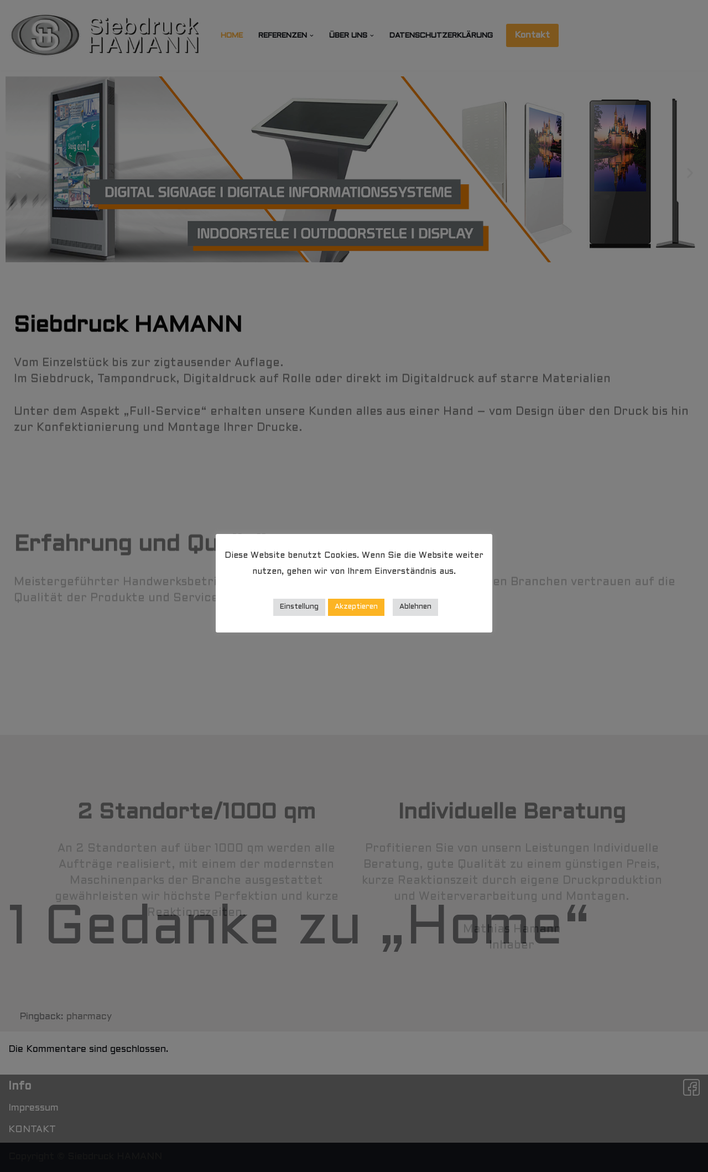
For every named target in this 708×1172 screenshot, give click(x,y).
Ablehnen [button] (415, 607)
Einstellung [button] (299, 607)
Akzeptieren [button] (356, 607)
